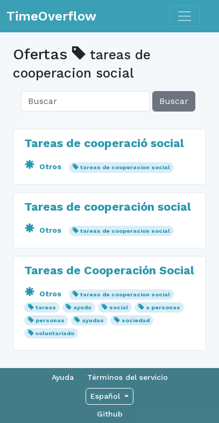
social (118, 307)
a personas (163, 307)
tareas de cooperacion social (125, 167)
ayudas (93, 320)
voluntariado (55, 333)
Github (110, 414)
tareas (46, 307)
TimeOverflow (51, 16)
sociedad (136, 320)
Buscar (173, 101)
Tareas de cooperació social (104, 143)
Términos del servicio (127, 377)
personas (50, 320)
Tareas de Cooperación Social (109, 270)
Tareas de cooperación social (107, 206)
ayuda (82, 307)
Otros (43, 166)
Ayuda (63, 377)
